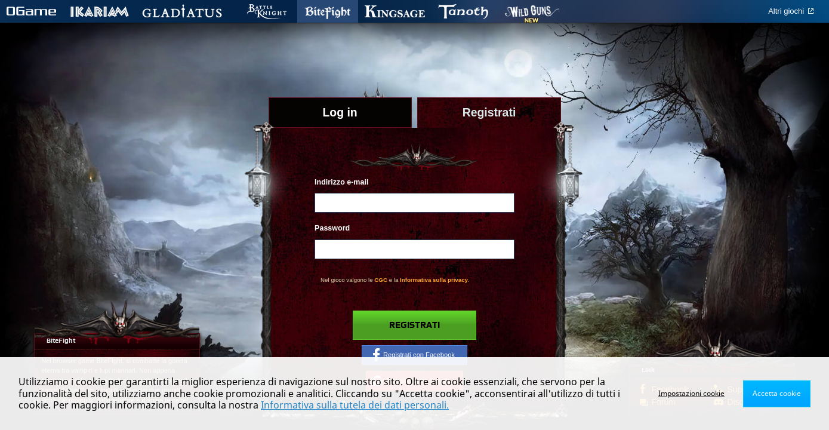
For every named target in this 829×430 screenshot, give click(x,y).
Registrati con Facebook (414, 354)
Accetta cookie (777, 393)
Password (332, 228)
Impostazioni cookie (691, 393)
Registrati (414, 325)
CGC (380, 280)
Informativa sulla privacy (434, 280)
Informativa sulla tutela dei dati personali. (355, 404)
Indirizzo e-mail (341, 182)
